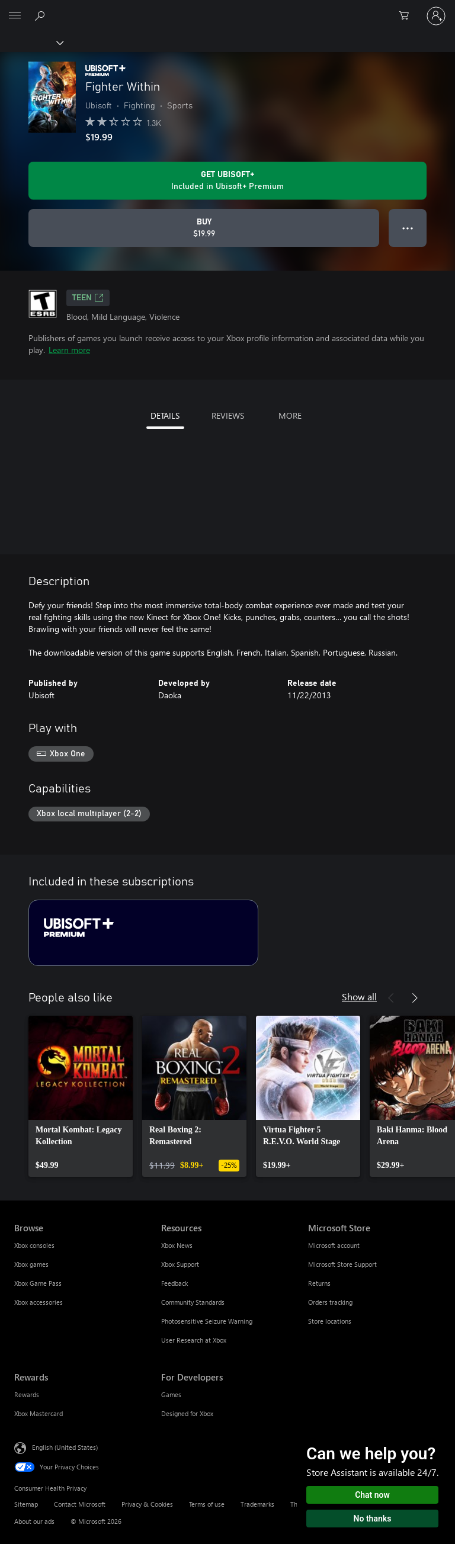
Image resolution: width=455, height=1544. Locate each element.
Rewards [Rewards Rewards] (26, 1394)
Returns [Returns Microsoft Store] (319, 1283)
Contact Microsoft (79, 1504)
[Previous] (391, 998)
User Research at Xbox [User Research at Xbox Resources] (193, 1340)
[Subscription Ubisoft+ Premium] (143, 933)
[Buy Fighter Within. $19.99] (203, 228)
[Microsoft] (227, 9)
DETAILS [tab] (165, 415)
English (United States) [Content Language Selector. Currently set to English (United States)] (65, 1447)
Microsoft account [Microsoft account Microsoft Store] (334, 1245)
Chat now (372, 1495)
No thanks (373, 1518)
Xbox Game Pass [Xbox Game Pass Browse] (38, 1283)
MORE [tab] (290, 415)
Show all (359, 996)
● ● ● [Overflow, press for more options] (408, 227)
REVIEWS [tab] (228, 415)
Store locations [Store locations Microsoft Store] (329, 1321)
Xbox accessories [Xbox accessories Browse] (38, 1302)
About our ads (34, 1521)
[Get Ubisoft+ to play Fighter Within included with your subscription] (227, 181)
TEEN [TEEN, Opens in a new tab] (88, 298)
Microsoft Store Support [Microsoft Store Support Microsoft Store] (342, 1264)
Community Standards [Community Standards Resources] (193, 1302)
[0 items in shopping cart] (407, 16)
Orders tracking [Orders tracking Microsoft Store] (330, 1302)
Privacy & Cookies (147, 1504)
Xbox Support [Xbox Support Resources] (180, 1264)
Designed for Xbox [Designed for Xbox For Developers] (187, 1413)
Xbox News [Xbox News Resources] (177, 1245)
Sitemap (26, 1504)
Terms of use (207, 1504)
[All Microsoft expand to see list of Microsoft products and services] (15, 16)
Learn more (69, 349)
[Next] (415, 998)
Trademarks (257, 1504)
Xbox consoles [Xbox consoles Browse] (34, 1245)
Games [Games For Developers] (171, 1394)
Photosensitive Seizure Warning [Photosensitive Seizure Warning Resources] (206, 1321)
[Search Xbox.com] (41, 15)
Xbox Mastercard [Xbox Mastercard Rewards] (38, 1413)
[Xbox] (31, 42)
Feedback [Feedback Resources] (174, 1283)
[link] (80, 1096)
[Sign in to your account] (436, 16)
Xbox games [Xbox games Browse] (31, 1264)
